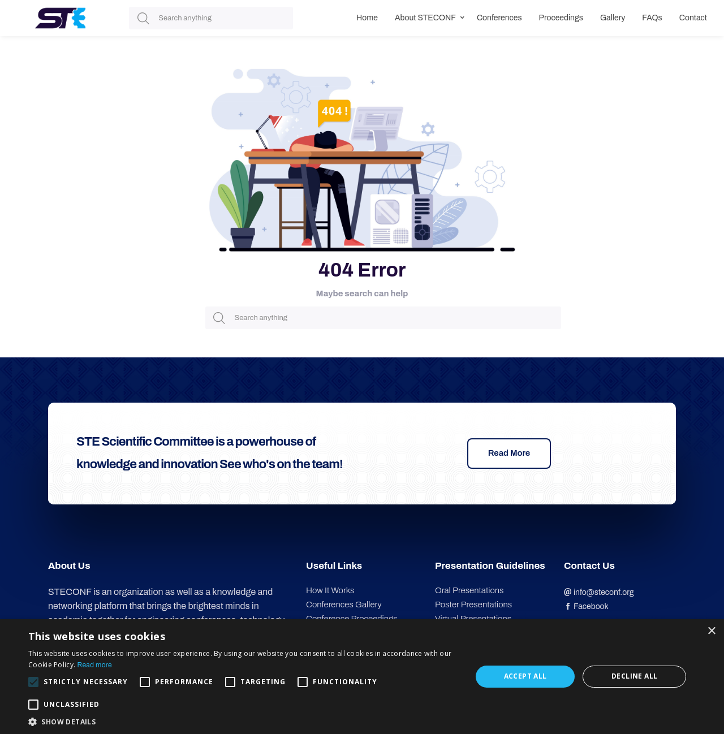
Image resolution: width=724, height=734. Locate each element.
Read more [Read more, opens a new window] (94, 665)
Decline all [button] (634, 676)
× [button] (711, 631)
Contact (693, 18)
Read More (509, 452)
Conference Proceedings (352, 618)
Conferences (499, 18)
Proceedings (561, 18)
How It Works (330, 590)
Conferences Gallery (344, 604)
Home (367, 18)
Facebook (586, 606)
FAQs (652, 18)
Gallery (612, 18)
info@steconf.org (599, 592)
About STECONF (425, 18)
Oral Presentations (469, 590)
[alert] (362, 676)
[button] (243, 721)
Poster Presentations (473, 604)
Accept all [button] (525, 676)
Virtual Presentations (473, 618)
